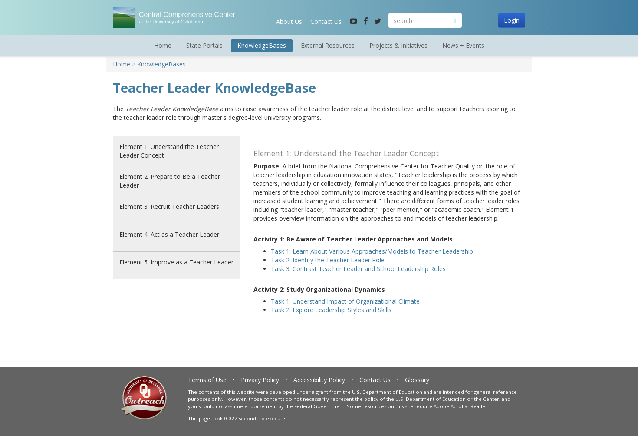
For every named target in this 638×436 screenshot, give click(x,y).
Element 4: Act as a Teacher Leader (169, 234)
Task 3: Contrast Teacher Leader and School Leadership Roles (358, 268)
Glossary (417, 380)
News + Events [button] (463, 45)
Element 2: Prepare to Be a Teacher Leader (169, 180)
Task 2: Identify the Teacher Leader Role (328, 260)
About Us (289, 21)
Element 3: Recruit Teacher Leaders (169, 206)
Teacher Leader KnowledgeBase (214, 88)
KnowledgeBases (161, 64)
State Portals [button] (204, 45)
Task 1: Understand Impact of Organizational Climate (345, 301)
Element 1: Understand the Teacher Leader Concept (169, 150)
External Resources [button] (328, 45)
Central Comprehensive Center (183, 17)
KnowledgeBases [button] (261, 45)
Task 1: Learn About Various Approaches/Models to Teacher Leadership (372, 251)
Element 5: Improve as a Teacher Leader (176, 262)
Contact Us (326, 21)
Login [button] (512, 20)
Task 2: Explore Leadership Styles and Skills (331, 310)
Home (162, 45)
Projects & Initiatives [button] (398, 45)
